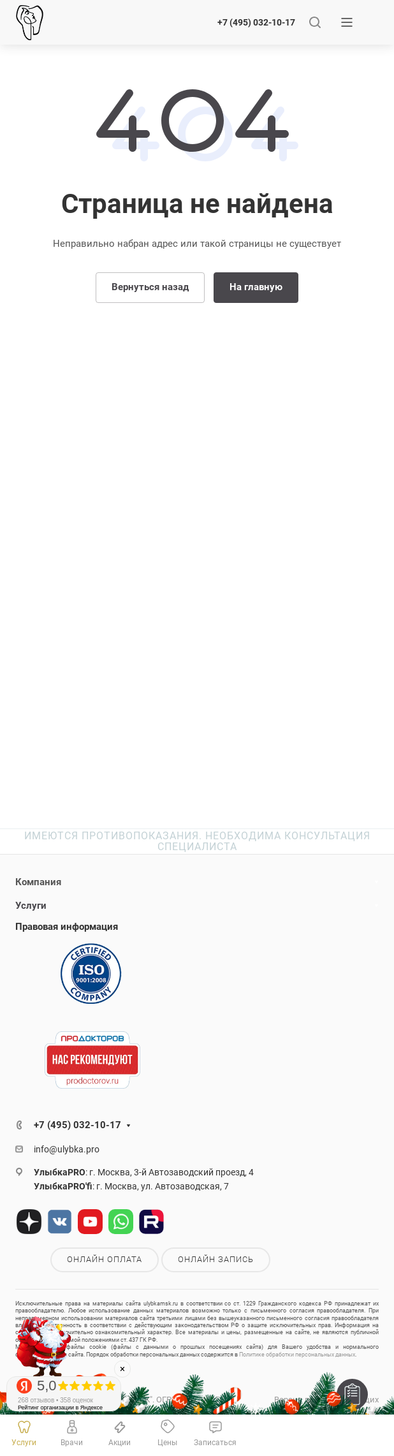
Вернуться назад (150, 287)
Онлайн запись (216, 1259)
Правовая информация (66, 926)
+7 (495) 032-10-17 (256, 22)
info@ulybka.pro (66, 1149)
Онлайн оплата (104, 1259)
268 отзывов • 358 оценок (55, 1400)
